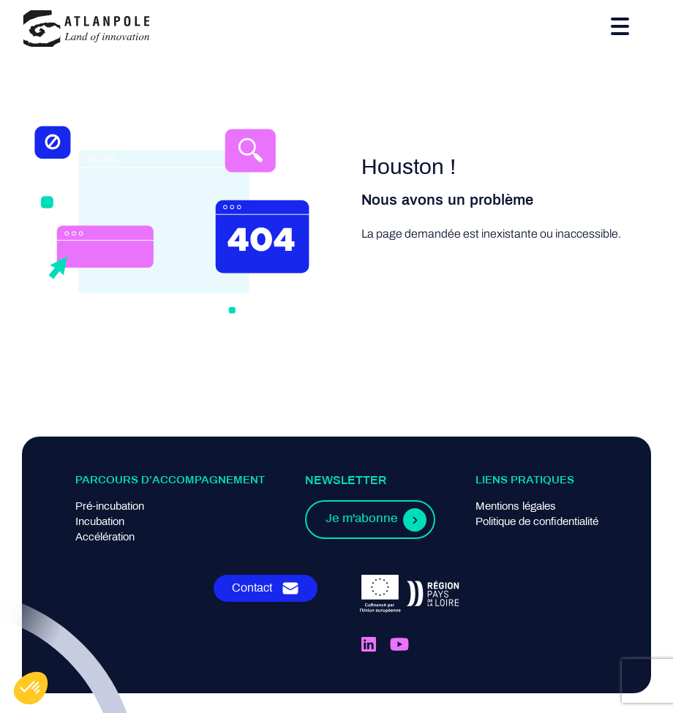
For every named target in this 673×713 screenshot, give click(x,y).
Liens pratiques (524, 480)
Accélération (105, 537)
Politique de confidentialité (536, 522)
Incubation (99, 522)
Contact (252, 588)
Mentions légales (515, 507)
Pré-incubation (109, 507)
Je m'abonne (361, 519)
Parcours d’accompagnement (170, 480)
